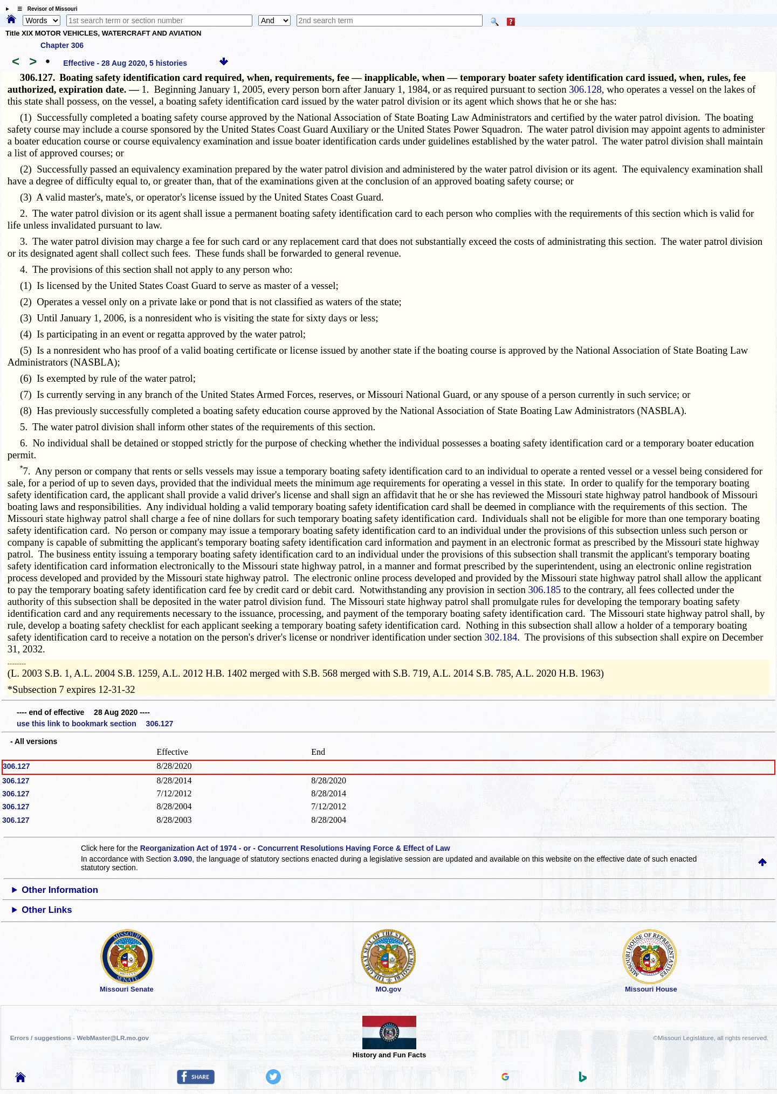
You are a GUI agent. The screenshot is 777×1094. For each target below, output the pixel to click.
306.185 (544, 589)
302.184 (501, 637)
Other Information (60, 890)
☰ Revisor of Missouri (45, 9)
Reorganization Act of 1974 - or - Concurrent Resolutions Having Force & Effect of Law (295, 848)
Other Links (47, 910)
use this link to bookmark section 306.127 (95, 723)
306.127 (16, 766)
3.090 (182, 859)
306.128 (585, 89)
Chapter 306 (62, 45)
